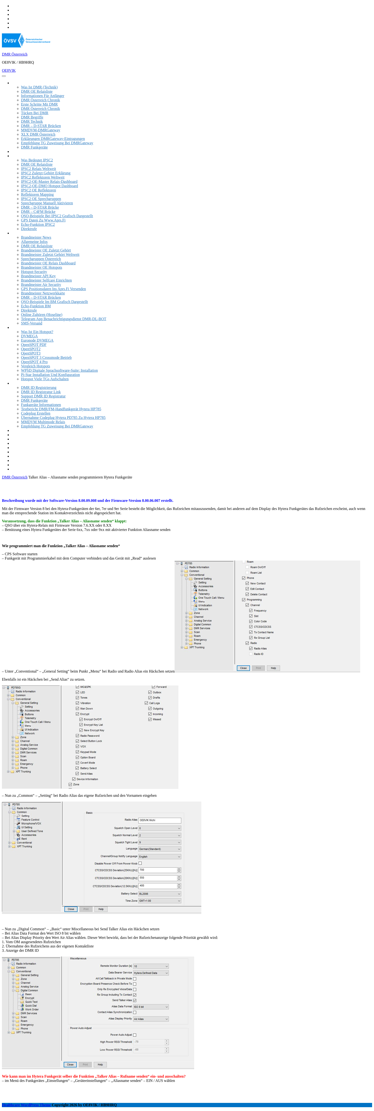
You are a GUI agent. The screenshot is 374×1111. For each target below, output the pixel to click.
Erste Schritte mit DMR (39, 104)
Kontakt (17, 465)
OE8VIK (9, 70)
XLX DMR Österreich (38, 134)
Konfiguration (22, 383)
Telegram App (22, 439)
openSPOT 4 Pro (34, 362)
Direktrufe (29, 229)
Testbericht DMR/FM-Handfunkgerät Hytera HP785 (61, 409)
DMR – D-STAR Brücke (40, 207)
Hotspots (18, 327)
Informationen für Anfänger (42, 96)
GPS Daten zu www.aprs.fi (43, 220)
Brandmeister (21, 233)
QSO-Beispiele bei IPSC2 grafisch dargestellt (57, 216)
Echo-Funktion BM (36, 306)
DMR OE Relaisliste (36, 91)
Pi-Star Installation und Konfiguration (50, 375)
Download (19, 430)
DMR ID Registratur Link (41, 392)
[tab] (4, 76)
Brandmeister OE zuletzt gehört (46, 250)
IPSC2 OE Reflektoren (38, 190)
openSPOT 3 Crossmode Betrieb (46, 357)
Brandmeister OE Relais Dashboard (48, 263)
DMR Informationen (27, 83)
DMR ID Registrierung (38, 388)
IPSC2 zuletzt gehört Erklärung (46, 173)
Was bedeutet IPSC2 (37, 160)
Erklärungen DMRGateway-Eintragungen (53, 139)
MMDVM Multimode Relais (43, 422)
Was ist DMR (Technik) (39, 87)
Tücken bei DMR (34, 113)
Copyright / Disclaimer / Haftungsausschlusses (47, 460)
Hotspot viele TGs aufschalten (45, 379)
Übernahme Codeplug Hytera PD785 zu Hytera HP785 (63, 418)
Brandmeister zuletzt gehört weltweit (50, 254)
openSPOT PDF (34, 345)
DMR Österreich (14, 54)
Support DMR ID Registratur (43, 396)
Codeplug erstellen (35, 413)
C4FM (16, 448)
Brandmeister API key (38, 276)
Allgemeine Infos (34, 242)
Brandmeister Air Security (41, 285)
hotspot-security (34, 272)
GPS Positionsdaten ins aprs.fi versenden (53, 289)
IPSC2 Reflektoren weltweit (42, 177)
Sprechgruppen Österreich (41, 259)
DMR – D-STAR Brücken (41, 126)
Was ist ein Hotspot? (37, 332)
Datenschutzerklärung (28, 469)
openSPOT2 (31, 349)
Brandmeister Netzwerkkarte (43, 293)
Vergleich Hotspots (35, 366)
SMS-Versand (31, 323)
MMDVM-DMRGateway (40, 130)
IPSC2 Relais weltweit (38, 169)
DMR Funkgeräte (34, 147)
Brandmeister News (36, 237)
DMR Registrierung (26, 452)
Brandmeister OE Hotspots (41, 267)
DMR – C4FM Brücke (38, 212)
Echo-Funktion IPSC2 (38, 224)
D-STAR (18, 443)
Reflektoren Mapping (37, 194)
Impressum (19, 456)
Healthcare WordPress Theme (26, 1105)
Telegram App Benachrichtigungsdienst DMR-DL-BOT (63, 319)
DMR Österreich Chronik (40, 100)
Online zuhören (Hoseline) (41, 315)
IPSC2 (16, 156)
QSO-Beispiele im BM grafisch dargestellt (54, 302)
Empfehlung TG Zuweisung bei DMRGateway (57, 143)
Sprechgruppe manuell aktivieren (47, 203)
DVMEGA (29, 336)
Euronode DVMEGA (37, 340)
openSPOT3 (31, 353)
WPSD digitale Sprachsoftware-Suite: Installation (59, 370)
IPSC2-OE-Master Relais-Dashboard (49, 182)
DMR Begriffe (32, 117)
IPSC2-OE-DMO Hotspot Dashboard (49, 186)
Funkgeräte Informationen (41, 405)
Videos (16, 435)
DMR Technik (32, 121)
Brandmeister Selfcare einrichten (46, 280)
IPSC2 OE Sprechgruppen (41, 199)
